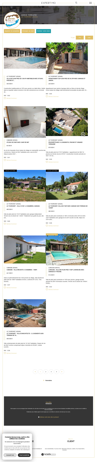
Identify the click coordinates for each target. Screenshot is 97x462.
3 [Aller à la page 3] (51, 371)
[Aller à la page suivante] (62, 371)
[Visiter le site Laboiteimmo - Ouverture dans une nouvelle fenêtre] (48, 456)
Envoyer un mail (28, 31)
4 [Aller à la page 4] (56, 371)
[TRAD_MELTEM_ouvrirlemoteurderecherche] (76, 3)
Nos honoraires (49, 448)
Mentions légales (66, 448)
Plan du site (57, 448)
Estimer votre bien (43, 31)
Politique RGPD (80, 448)
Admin (73, 448)
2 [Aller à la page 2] (45, 371)
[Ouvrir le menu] (90, 3)
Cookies (64, 450)
